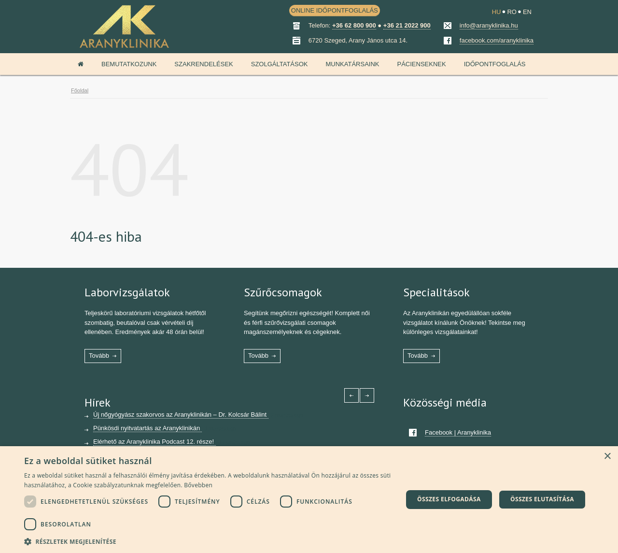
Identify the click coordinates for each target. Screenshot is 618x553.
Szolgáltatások (279, 64)
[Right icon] (367, 395)
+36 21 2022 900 (407, 25)
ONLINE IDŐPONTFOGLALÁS (334, 10)
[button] (208, 541)
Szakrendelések (203, 64)
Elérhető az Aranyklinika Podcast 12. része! (154, 441)
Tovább (99, 355)
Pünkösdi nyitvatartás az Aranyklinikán (147, 428)
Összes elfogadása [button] (449, 499)
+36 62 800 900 (354, 25)
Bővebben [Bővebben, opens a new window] (198, 485)
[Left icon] (351, 395)
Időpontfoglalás (495, 64)
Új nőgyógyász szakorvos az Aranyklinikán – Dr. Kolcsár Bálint (180, 414)
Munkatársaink (352, 64)
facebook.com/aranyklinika (497, 40)
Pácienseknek (421, 64)
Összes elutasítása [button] (542, 499)
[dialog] (309, 499)
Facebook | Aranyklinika (458, 432)
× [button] (607, 456)
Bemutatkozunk (128, 64)
